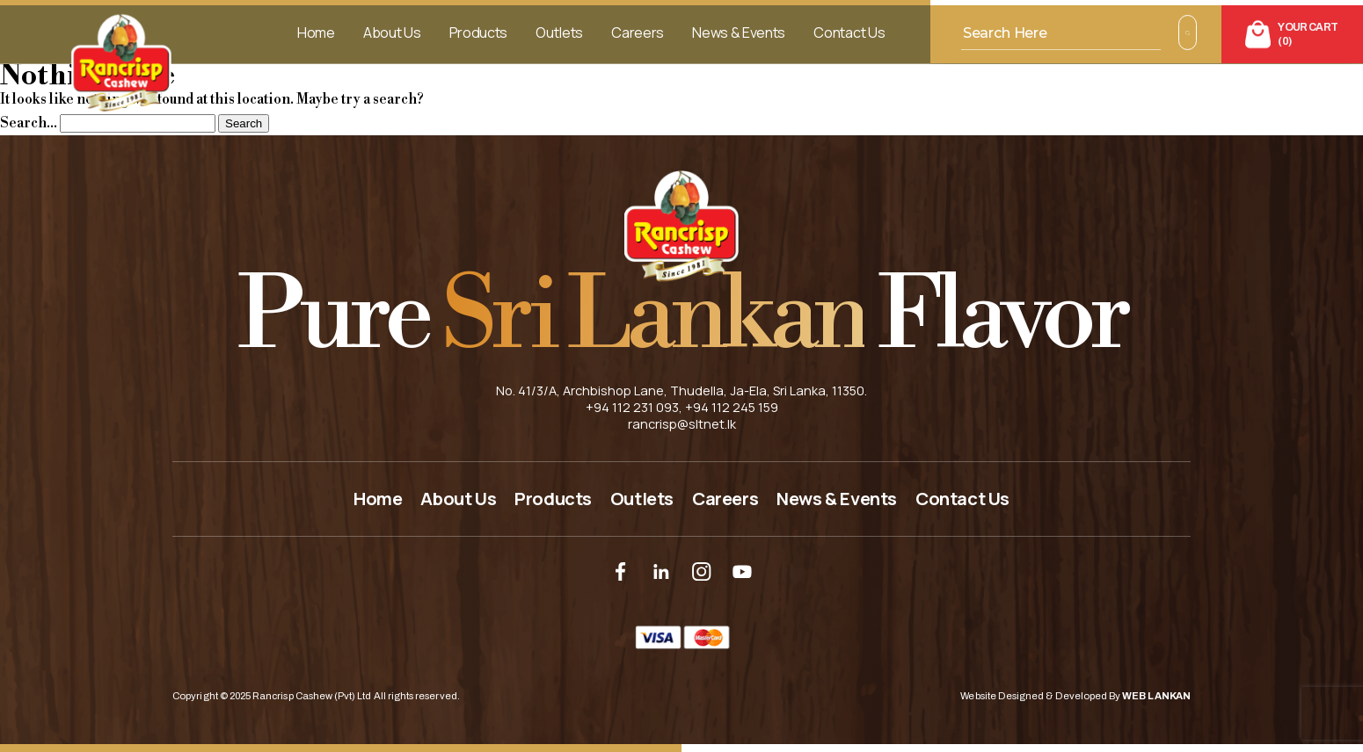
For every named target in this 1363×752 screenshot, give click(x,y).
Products (478, 32)
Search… (28, 123)
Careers (637, 32)
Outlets (559, 32)
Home (316, 32)
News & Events (738, 32)
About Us (391, 32)
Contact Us (849, 32)
